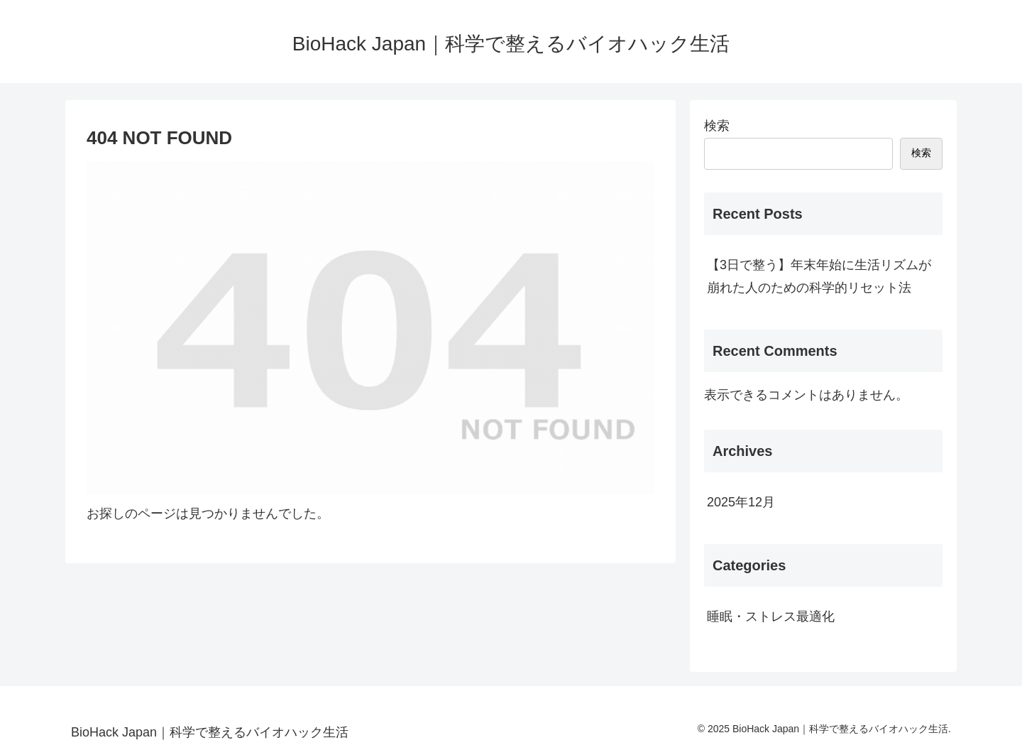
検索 (717, 126)
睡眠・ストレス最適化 (771, 616)
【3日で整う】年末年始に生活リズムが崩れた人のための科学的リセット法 (819, 276)
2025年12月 (741, 502)
